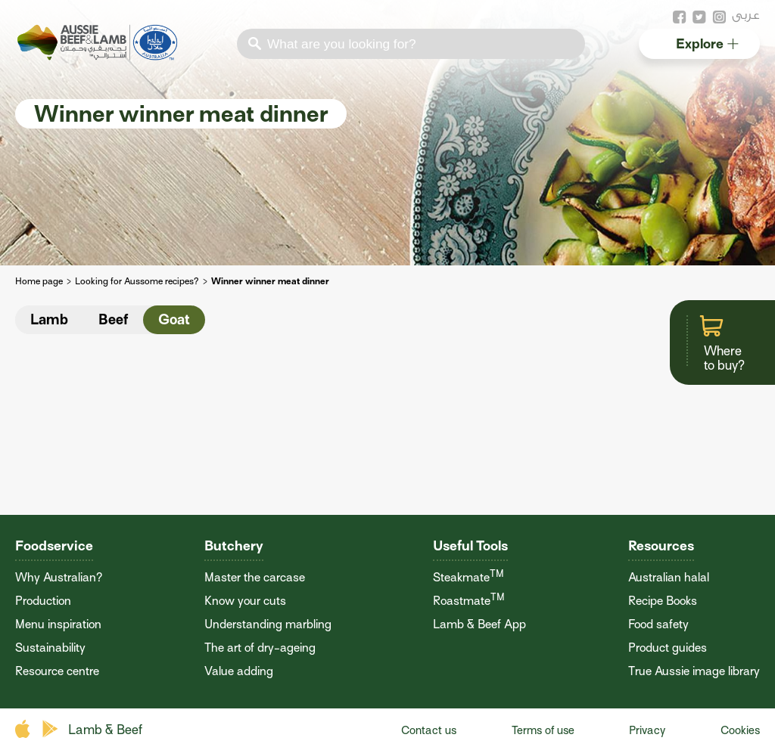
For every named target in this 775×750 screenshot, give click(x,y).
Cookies (740, 730)
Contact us (428, 730)
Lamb (49, 319)
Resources (661, 545)
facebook (679, 17)
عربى (746, 15)
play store (51, 729)
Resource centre (57, 671)
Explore (707, 43)
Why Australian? (58, 577)
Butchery (233, 545)
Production (43, 601)
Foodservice (54, 545)
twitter (699, 17)
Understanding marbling (267, 624)
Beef (113, 319)
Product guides (667, 648)
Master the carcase (254, 577)
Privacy (647, 730)
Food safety (658, 624)
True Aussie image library (694, 671)
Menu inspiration (58, 624)
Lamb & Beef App (479, 624)
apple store (24, 729)
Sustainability (50, 648)
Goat (174, 319)
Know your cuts (245, 601)
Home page (39, 281)
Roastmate (469, 601)
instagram (719, 17)
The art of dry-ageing (260, 648)
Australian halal (668, 577)
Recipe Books (662, 601)
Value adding (238, 671)
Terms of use (543, 730)
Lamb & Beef (105, 730)
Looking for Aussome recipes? (137, 281)
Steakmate (468, 577)
